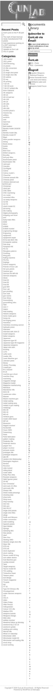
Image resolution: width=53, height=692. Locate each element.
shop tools (7, 497)
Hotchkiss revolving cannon (13, 325)
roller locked (7, 468)
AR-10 (5, 95)
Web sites (7, 618)
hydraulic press (9, 327)
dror (4, 217)
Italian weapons (9, 336)
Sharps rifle (7, 490)
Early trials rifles (9, 220)
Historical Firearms (37, 75)
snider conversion (9, 520)
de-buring (6, 209)
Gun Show (7, 298)
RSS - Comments (36, 65)
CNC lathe (7, 191)
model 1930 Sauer (10, 419)
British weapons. (9, 153)
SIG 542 (6, 504)
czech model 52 (9, 206)
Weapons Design (9, 616)
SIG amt (6, 506)
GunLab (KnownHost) (25, 688)
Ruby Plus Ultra (9, 475)
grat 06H (6, 287)
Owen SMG (7, 430)
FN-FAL (6, 260)
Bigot (5, 137)
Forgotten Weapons (37, 73)
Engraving (7, 233)
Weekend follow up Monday (13, 622)
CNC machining (9, 193)
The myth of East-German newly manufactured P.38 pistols (13, 39)
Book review (7, 144)
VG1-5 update (8, 52)
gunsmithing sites (9, 302)
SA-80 (5, 481)
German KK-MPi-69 (10, 273)
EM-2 (5, 224)
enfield (5, 226)
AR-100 (6, 99)
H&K (5, 305)
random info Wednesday (12, 459)
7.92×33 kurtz (8, 86)
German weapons (9, 276)
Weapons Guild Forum (38, 86)
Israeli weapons (9, 334)
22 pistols (6, 66)
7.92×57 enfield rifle (10, 88)
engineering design (10, 231)
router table (7, 473)
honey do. (7, 318)
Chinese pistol (8, 180)
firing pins (6, 256)
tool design (7, 578)
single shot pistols (9, 511)
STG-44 (6, 546)
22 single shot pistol (10, 73)
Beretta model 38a (10, 133)
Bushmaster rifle (9, 162)
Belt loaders (7, 126)
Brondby (6, 155)
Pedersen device (9, 443)
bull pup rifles (8, 157)
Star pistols (7, 533)
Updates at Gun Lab (10, 49)
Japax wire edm (9, 347)
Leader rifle (7, 356)
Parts (5, 434)
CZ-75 (5, 204)
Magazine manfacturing (12, 385)
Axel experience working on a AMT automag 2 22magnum (13, 45)
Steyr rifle (6, 544)
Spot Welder (7, 526)
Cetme (5, 171)
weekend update (9, 627)
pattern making (8, 439)
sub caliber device (10, 558)
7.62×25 (6, 84)
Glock (5, 278)
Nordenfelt (7, 428)
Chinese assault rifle (10, 177)
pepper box (7, 446)
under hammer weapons (12, 593)
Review (6, 464)
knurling (6, 349)
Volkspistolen (8, 607)
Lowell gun (7, 367)
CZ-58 (5, 202)
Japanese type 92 (9, 341)
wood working (8, 645)
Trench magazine (9, 580)
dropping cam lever (10, 215)
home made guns (9, 316)
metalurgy (7, 408)
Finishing (6, 253)
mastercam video (9, 394)
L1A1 (5, 352)
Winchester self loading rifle (13, 640)
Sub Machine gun (9, 560)
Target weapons (9, 566)
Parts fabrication (9, 437)
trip (4, 584)
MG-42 (5, 414)
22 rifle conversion (10, 68)
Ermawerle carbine (10, 242)
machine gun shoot (10, 374)
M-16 (5, 372)
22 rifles (6, 70)
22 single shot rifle (10, 75)
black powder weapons (11, 139)
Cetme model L (9, 173)
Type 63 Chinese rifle (11, 589)
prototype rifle (8, 452)
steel (5, 535)
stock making (8, 553)
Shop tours (7, 499)
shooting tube (8, 495)
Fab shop (6, 244)
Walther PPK (8, 611)
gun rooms (7, 296)
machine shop (8, 376)
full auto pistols (8, 269)
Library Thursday (9, 365)
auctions (6, 117)
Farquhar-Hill (8, 247)
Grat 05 (6, 282)
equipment (7, 235)
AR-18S (6, 104)
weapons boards (9, 613)
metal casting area (10, 403)
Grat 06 (6, 285)
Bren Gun (6, 151)
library (5, 363)
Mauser (6, 396)
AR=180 (6, 108)
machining (7, 379)
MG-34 (5, 412)
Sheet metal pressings (11, 493)
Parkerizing (7, 432)
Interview (6, 329)
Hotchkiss (6, 323)
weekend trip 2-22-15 (11, 625)
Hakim (5, 309)
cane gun (6, 164)
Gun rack (6, 294)
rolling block (7, 470)
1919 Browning (8, 64)
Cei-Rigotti (7, 169)
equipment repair (9, 238)
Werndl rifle (7, 631)
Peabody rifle (8, 441)
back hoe (6, 122)
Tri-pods (6, 582)
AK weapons (8, 93)
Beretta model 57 (9, 135)
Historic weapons (9, 314)
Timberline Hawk (9, 573)
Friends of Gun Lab (10, 267)
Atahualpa (36, 690)
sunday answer (9, 562)
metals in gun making (11, 405)
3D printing (7, 82)
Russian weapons (9, 477)
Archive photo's (9, 111)
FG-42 (5, 249)
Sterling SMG (8, 540)
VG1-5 (5, 598)
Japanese (7, 338)
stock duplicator (9, 551)
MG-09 (5, 410)
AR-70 (5, 106)
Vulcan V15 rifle (9, 609)
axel (4, 120)
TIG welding (7, 571)
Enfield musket (8, 229)
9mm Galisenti (8, 90)
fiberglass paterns (9, 251)
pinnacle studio (8, 450)
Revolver (6, 466)
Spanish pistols (9, 524)
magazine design (9, 381)
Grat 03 (6, 280)
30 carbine (7, 77)
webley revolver (9, 620)
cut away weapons (10, 200)
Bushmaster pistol (10, 160)
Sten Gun (6, 537)
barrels (5, 124)
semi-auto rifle (8, 488)
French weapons (9, 264)
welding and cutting (10, 629)
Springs (6, 528)
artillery (6, 115)
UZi (4, 596)
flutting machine (9, 258)
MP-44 (5, 421)
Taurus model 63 (9, 569)
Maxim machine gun (10, 399)
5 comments (30, 668)
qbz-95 (5, 457)
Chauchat (6, 175)
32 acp (5, 79)
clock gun (6, 188)
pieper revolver (8, 448)
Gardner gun (8, 271)
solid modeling (8, 522)
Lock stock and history (38, 80)
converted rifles (9, 197)
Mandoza (6, 388)
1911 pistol (7, 61)
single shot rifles (9, 513)
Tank (5, 564)
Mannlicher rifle (9, 390)
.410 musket (7, 59)
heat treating (8, 311)
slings (5, 515)
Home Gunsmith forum (38, 77)
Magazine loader (9, 383)
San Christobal (8, 484)
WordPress (26, 690)
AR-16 (5, 102)
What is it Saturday (10, 634)
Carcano (6, 166)
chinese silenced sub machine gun (10, 183)
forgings (6, 262)
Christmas (7, 186)
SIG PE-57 (7, 508)
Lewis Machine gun (10, 358)
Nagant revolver (9, 426)
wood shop (7, 643)
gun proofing (8, 291)
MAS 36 (6, 392)
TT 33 (5, 587)
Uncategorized (8, 591)
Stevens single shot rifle (12, 542)
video (5, 600)
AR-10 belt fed (8, 97)
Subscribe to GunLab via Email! (36, 37)
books (5, 146)
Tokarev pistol (8, 575)
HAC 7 (5, 307)
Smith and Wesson (10, 517)
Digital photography (10, 213)
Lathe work (7, 354)
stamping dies (8, 531)
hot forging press (9, 320)
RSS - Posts (34, 63)
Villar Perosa (8, 605)
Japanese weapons (10, 345)
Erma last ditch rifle (10, 240)
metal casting (8, 401)
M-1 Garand (7, 370)
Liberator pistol (8, 361)
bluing (5, 142)
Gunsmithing (8, 300)
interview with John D (11, 332)
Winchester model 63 (11, 638)
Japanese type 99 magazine (13, 343)
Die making (7, 211)
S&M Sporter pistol (10, 479)
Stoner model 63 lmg (11, 555)
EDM (5, 222)
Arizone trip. (7, 113)
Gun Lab (6, 289)
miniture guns (8, 417)
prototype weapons (10, 455)
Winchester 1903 (9, 636)
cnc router (7, 195)
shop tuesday (8, 502)
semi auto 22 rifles (10, 486)
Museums (6, 423)
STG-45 (6, 549)
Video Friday (8, 602)
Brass (5, 148)
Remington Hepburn (10, 461)
